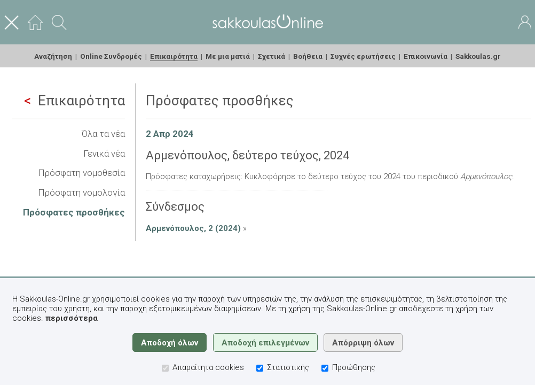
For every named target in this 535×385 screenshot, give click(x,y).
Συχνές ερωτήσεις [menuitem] (363, 56)
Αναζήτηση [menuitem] (53, 56)
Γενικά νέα (104, 153)
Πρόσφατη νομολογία (81, 192)
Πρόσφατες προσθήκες (74, 212)
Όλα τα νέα (103, 133)
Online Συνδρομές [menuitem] (111, 56)
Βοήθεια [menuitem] (307, 56)
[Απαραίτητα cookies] (165, 368)
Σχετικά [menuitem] (271, 56)
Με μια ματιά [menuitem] (228, 56)
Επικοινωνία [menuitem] (425, 56)
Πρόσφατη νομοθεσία (81, 172)
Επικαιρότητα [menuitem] (174, 56)
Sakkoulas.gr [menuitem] (478, 56)
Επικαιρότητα (74, 101)
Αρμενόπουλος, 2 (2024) (193, 228)
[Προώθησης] (324, 368)
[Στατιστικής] (259, 368)
